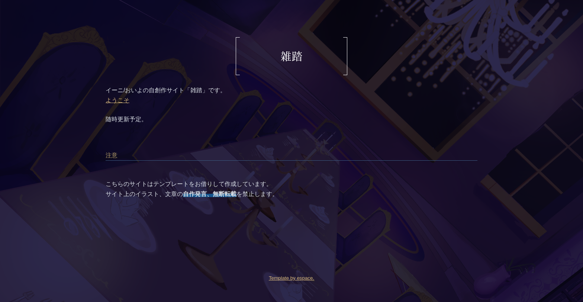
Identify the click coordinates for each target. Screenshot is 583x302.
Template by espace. (291, 278)
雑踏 (291, 56)
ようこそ (117, 100)
